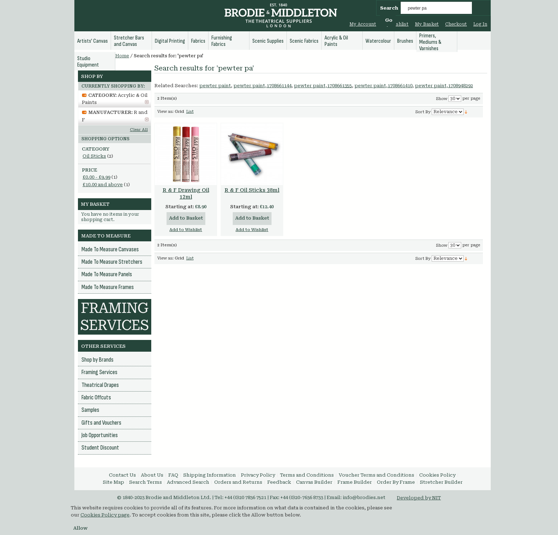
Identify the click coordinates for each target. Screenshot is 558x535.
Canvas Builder (314, 482)
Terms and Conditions (307, 475)
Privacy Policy (258, 475)
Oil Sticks (94, 156)
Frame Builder (354, 482)
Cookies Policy (437, 475)
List (190, 111)
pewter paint (215, 85)
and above (103, 184)
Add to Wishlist (185, 229)
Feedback (279, 482)
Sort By (423, 112)
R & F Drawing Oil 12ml (186, 193)
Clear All (139, 129)
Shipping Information (209, 475)
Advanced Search (188, 482)
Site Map (113, 482)
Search (389, 8)
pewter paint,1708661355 (323, 85)
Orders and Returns (238, 482)
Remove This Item (147, 102)
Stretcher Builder (441, 482)
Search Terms (145, 482)
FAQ (173, 475)
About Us (152, 475)
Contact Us (122, 475)
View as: (165, 111)
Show (441, 98)
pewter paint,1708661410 (383, 85)
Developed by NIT (419, 497)
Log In (480, 24)
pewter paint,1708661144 (262, 85)
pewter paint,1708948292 (444, 85)
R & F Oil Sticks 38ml (252, 190)
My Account (362, 24)
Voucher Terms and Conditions (376, 475)
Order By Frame (396, 482)
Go (389, 20)
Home (122, 55)
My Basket (427, 24)
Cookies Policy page (105, 515)
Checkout (456, 24)
